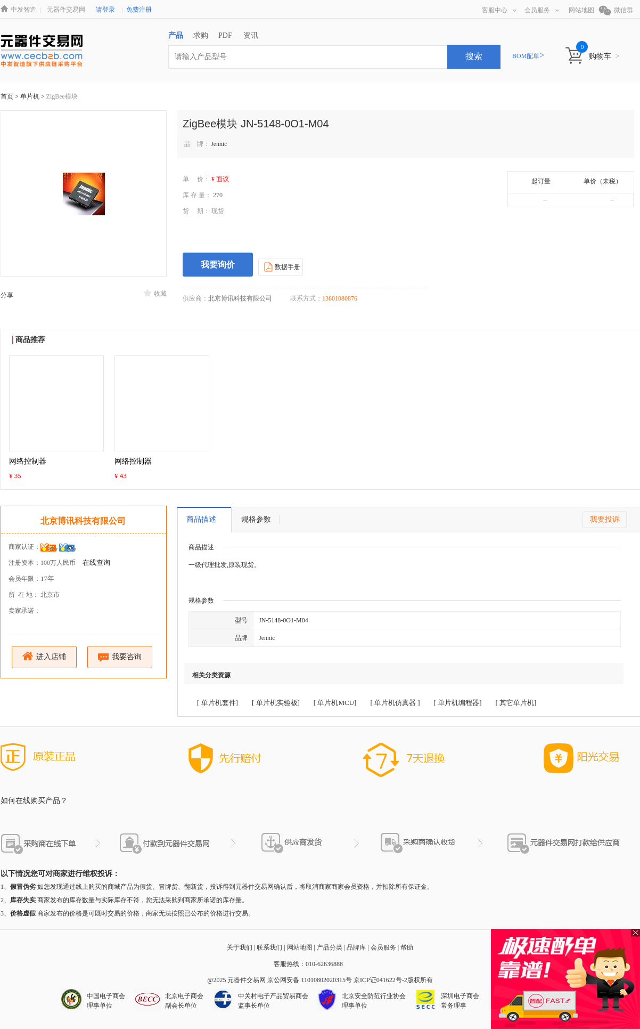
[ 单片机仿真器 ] (395, 703)
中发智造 (23, 9)
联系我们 (269, 947)
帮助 (406, 947)
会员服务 (541, 10)
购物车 (604, 56)
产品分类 (329, 947)
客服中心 (499, 10)
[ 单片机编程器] (458, 703)
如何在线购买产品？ (34, 801)
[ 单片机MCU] (335, 703)
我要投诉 (605, 519)
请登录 (105, 9)
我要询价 (218, 264)
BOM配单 (528, 56)
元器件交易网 (66, 9)
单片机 (30, 96)
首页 (7, 96)
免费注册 (139, 9)
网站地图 (581, 10)
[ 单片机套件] (217, 703)
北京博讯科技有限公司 (83, 520)
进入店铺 (44, 656)
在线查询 (96, 562)
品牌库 (356, 947)
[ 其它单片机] (515, 703)
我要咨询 (120, 657)
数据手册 (280, 266)
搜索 (473, 56)
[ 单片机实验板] (276, 703)
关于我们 (239, 947)
